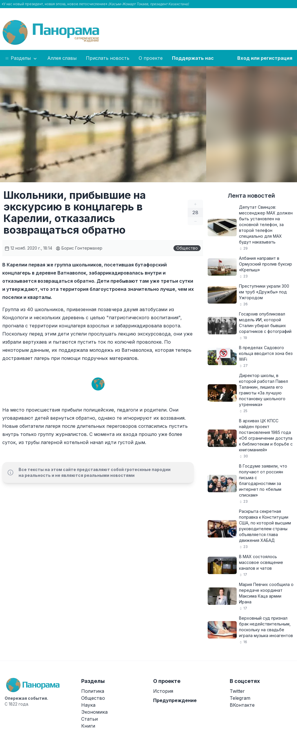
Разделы (21, 58)
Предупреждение (175, 700)
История (163, 691)
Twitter (237, 691)
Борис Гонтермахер (79, 248)
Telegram (240, 698)
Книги (88, 726)
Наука (88, 705)
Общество (187, 248)
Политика (92, 691)
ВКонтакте (242, 705)
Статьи (89, 719)
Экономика (94, 712)
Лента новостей (251, 195)
